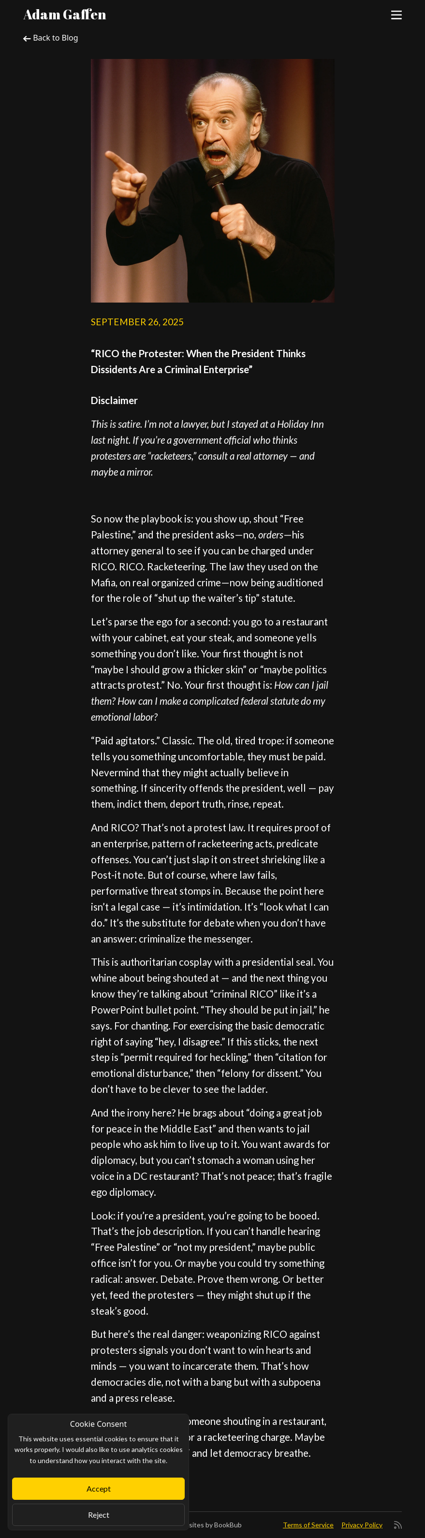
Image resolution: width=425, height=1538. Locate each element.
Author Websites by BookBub (196, 1525)
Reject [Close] (98, 1514)
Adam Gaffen (64, 14)
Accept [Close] (99, 1488)
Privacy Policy (361, 1525)
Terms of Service (308, 1525)
